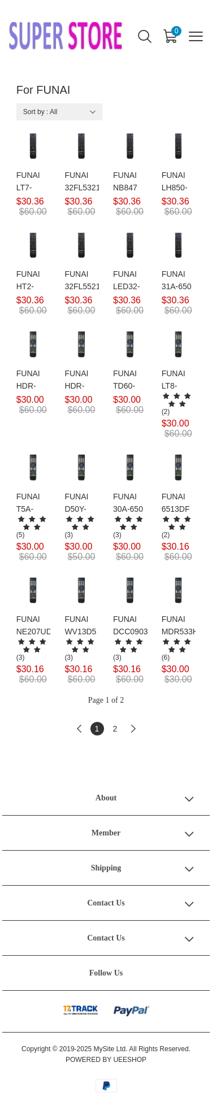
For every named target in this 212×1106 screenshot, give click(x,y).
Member (106, 833)
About (106, 798)
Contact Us (106, 903)
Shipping (106, 868)
